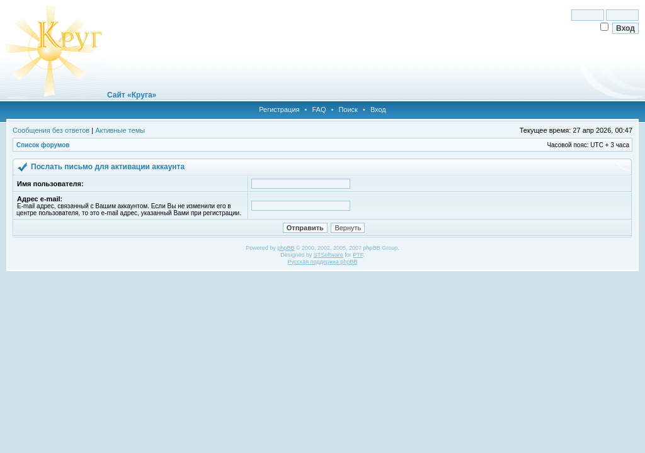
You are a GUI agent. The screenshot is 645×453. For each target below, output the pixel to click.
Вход (378, 109)
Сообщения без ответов (51, 130)
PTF (358, 255)
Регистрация (279, 109)
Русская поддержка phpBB (323, 262)
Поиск (347, 109)
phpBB (285, 248)
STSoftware (328, 255)
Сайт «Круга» (131, 95)
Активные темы (120, 130)
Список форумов (43, 145)
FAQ (319, 109)
